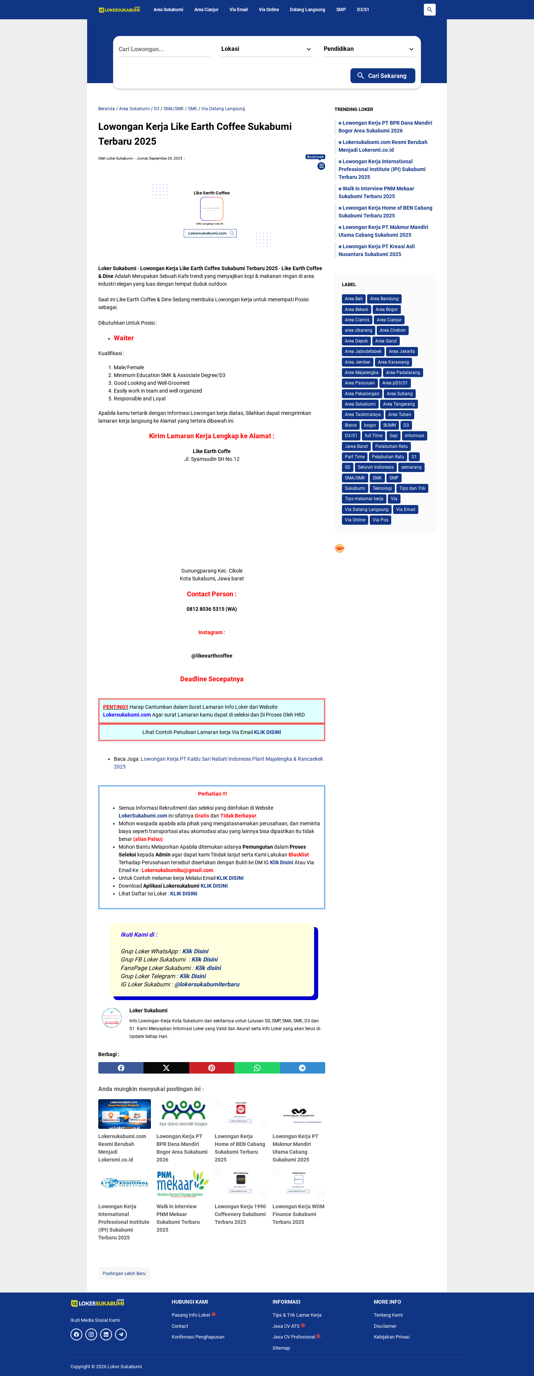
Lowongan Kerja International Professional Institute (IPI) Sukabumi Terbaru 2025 (123, 1222)
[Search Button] (430, 10)
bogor (370, 425)
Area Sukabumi (168, 9)
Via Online (269, 9)
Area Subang (400, 393)
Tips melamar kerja (364, 498)
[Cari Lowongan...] (164, 49)
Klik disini (208, 968)
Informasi (414, 435)
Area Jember (357, 362)
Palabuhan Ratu (391, 446)
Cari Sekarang (381, 75)
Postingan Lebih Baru (124, 1273)
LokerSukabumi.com (143, 816)
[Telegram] (121, 1334)
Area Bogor (387, 309)
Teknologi (382, 488)
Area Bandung (384, 298)
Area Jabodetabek (363, 351)
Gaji (394, 435)
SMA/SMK (355, 478)
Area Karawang (393, 362)
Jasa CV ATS (289, 1326)
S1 (414, 456)
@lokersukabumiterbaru (206, 984)
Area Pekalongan (362, 393)
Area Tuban (399, 414)
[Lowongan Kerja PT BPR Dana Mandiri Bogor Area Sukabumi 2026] (182, 1114)
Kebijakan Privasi (392, 1337)
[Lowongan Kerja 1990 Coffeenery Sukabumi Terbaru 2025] (241, 1184)
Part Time (355, 456)
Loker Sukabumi (125, 1366)
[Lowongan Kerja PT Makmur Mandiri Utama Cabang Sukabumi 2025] (299, 1114)
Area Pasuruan (360, 383)
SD (347, 467)
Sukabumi (355, 488)
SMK (377, 478)
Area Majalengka (362, 372)
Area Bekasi (356, 309)
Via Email (239, 9)
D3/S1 (363, 9)
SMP (341, 9)
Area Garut (386, 341)
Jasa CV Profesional (297, 1337)
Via (394, 498)
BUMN (389, 425)
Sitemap (281, 1348)
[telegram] (302, 1068)
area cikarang (358, 330)
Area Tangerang (399, 404)
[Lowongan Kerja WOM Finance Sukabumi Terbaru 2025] (299, 1184)
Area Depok (356, 341)
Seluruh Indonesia (376, 467)
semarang (411, 467)
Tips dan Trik (412, 488)
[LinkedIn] (106, 1334)
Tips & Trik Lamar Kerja (297, 1315)
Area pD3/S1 (395, 383)
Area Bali (354, 298)
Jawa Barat (356, 446)
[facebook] (121, 1068)
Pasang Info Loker (194, 1315)
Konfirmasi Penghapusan (198, 1337)
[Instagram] (91, 1334)
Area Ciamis (357, 319)
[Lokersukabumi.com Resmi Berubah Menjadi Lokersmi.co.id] (124, 1114)
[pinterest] (211, 1068)
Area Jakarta (402, 351)
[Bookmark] (321, 166)
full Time (373, 435)
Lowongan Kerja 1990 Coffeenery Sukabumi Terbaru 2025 (240, 1214)
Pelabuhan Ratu (388, 456)
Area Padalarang (403, 372)
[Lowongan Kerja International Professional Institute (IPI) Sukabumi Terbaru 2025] (124, 1184)
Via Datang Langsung (367, 509)
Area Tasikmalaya (363, 414)
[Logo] (115, 1303)
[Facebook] (76, 1334)
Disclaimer (385, 1326)
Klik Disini (281, 862)
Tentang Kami (388, 1315)
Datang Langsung (307, 9)
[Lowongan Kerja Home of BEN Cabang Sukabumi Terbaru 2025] (241, 1114)
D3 (406, 425)
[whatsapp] (257, 1068)
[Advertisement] (211, 515)
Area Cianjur (206, 9)
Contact (180, 1326)
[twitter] (166, 1068)
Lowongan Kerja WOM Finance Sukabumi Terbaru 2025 (298, 1214)
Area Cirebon (393, 330)
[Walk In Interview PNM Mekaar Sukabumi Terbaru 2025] (182, 1184)
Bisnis (351, 425)
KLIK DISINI (267, 732)
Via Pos (380, 519)
